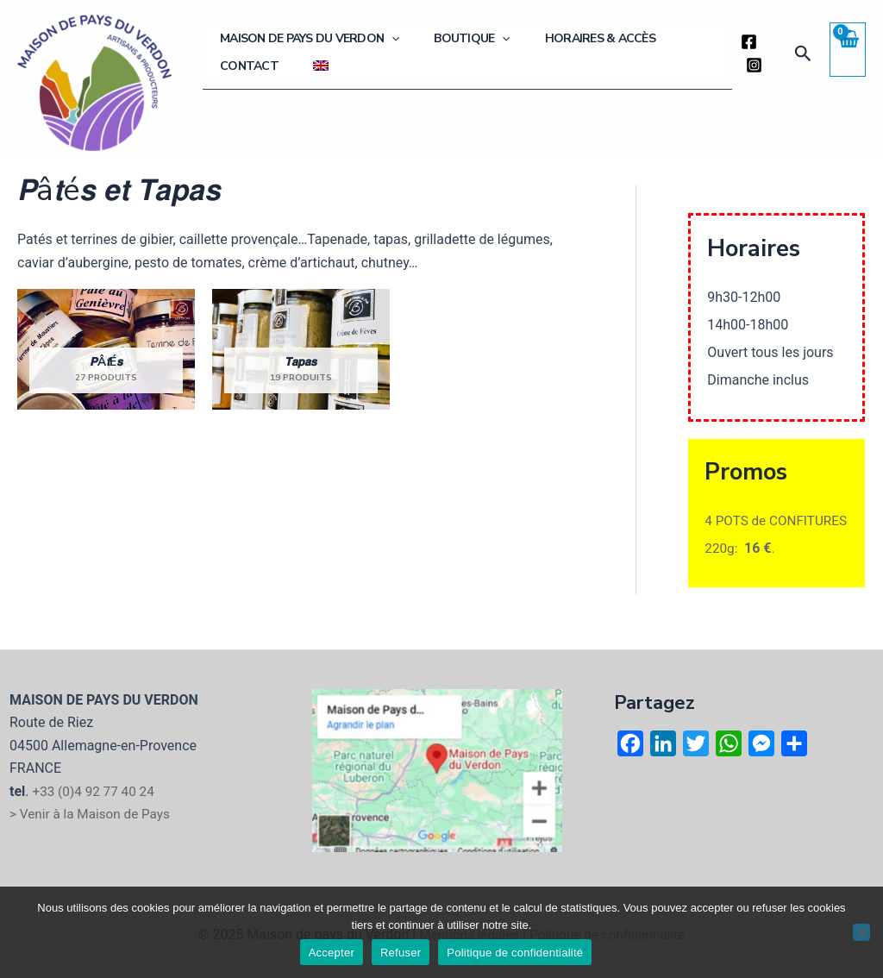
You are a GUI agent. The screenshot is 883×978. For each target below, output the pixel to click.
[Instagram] (747, 65)
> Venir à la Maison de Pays (93, 814)
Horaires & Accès (556, 47)
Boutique (446, 47)
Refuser (400, 952)
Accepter (331, 952)
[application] (383, 47)
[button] (802, 53)
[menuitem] (219, 65)
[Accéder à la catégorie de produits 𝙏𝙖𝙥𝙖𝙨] (301, 350)
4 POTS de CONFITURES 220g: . (775, 548)
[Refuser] (861, 932)
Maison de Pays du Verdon (301, 47)
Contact (657, 47)
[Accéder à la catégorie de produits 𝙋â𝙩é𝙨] (106, 350)
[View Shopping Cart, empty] (847, 49)
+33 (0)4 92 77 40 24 (96, 791)
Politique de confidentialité (515, 952)
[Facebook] (742, 42)
